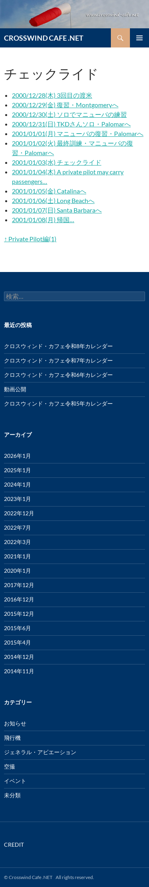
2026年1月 (17, 455)
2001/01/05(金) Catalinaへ (49, 191)
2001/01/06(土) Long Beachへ (53, 200)
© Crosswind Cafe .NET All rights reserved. (49, 877)
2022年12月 (19, 513)
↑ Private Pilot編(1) (30, 238)
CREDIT (14, 844)
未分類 (12, 795)
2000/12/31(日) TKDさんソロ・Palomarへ (71, 124)
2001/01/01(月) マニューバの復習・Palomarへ (77, 133)
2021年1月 (17, 556)
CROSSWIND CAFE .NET (43, 38)
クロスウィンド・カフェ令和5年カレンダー (58, 403)
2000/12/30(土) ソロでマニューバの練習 (69, 114)
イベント (15, 780)
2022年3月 (17, 541)
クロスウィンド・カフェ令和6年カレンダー (58, 374)
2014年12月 (19, 656)
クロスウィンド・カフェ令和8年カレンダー (58, 346)
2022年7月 (17, 527)
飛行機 (12, 737)
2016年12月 (19, 599)
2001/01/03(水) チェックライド (56, 162)
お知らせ (15, 723)
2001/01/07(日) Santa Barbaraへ (57, 210)
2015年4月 (17, 642)
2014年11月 (19, 671)
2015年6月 (17, 628)
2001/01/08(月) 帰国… (43, 219)
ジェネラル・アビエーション (40, 752)
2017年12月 (19, 584)
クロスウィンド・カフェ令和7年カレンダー (58, 360)
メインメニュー (139, 37)
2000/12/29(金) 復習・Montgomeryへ (65, 104)
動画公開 (15, 389)
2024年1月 (17, 484)
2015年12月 (19, 613)
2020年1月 (17, 570)
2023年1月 (17, 498)
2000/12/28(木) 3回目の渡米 (52, 95)
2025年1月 (17, 470)
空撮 (9, 766)
